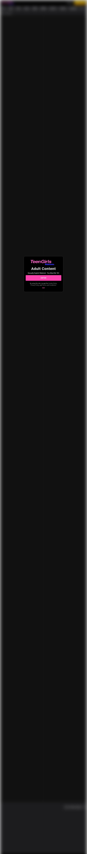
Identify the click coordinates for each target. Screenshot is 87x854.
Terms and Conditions (49, 285)
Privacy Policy (35, 285)
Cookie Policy (52, 283)
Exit (43, 288)
